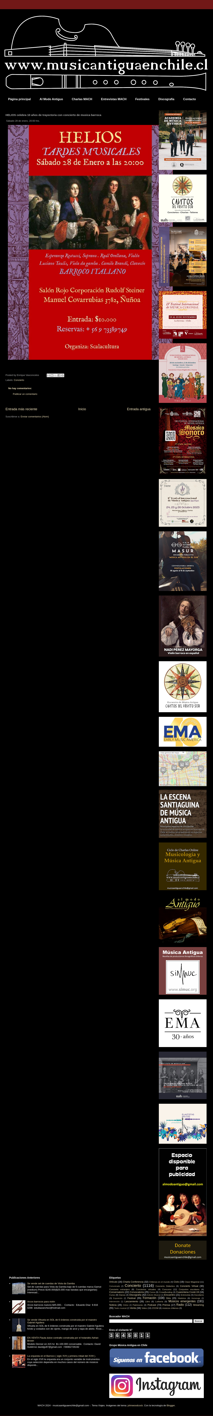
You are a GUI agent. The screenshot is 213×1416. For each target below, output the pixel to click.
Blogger (171, 1405)
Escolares (199, 1295)
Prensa (166, 1305)
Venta (133, 1308)
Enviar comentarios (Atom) (35, 416)
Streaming (198, 1305)
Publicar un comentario (25, 394)
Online (125, 1305)
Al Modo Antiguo (51, 99)
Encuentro (169, 1294)
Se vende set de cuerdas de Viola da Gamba (51, 1283)
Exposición (117, 1298)
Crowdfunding (165, 1292)
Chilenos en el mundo (159, 1282)
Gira (168, 1298)
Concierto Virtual (189, 1286)
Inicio (82, 409)
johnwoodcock (135, 1405)
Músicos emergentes (182, 1301)
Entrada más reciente (21, 409)
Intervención (114, 1302)
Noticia (113, 1305)
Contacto (189, 99)
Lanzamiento (131, 1301)
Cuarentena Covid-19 (187, 1292)
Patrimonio (138, 1305)
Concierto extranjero (119, 1289)
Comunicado (114, 1286)
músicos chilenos (170, 1308)
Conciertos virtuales (146, 1289)
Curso (112, 1295)
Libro (147, 1301)
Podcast (151, 1305)
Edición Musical (153, 1295)
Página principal (19, 99)
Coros (152, 1292)
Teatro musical (120, 1308)
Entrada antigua (139, 409)
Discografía (166, 99)
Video (144, 1308)
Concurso (166, 1289)
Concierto (19, 380)
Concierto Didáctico (165, 1286)
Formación (149, 1297)
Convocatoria (137, 1292)
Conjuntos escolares (189, 1289)
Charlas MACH (82, 99)
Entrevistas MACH (114, 99)
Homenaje (196, 1298)
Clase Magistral (192, 1282)
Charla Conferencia (133, 1281)
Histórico (182, 1298)
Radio (180, 1304)
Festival (131, 1298)
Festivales (142, 99)
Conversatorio (116, 1292)
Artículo (113, 1281)
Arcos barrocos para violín (41, 1301)
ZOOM (155, 1308)
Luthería (159, 1301)
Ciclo (176, 1281)
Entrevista (185, 1295)
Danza (122, 1295)
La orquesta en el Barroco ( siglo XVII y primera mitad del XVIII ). (61, 1356)
